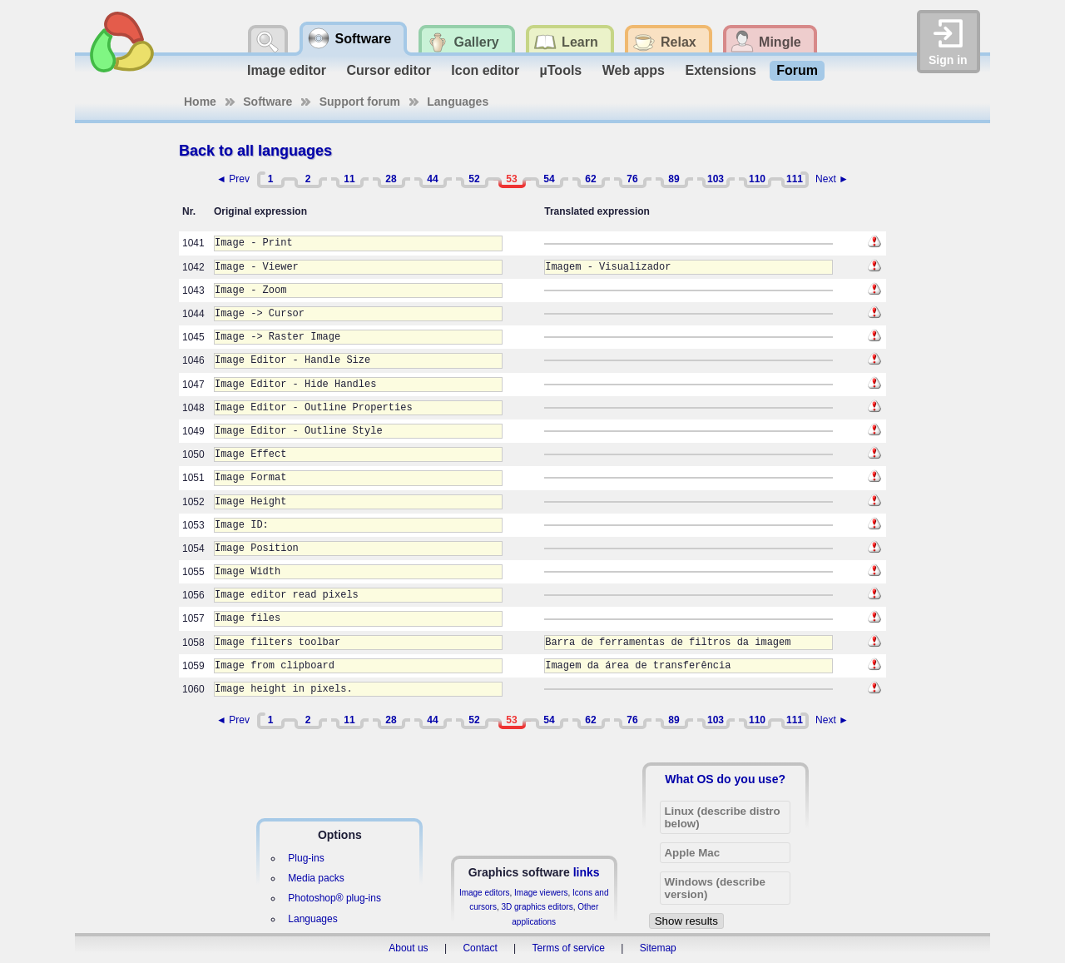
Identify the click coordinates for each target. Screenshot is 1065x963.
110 (757, 179)
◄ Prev (233, 179)
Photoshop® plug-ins (334, 898)
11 (349, 179)
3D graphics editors (536, 906)
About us (408, 948)
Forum (797, 70)
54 (548, 179)
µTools (561, 70)
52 (473, 179)
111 (794, 179)
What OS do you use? (725, 779)
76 (632, 179)
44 (432, 179)
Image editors (484, 892)
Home (200, 101)
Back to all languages (255, 150)
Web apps (633, 70)
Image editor (286, 70)
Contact (480, 948)
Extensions (720, 70)
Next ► (832, 179)
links (586, 872)
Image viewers (540, 892)
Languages (457, 101)
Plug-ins (306, 858)
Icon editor (485, 70)
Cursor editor (389, 70)
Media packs (316, 878)
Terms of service (568, 948)
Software (267, 101)
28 (390, 179)
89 (673, 179)
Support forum (360, 101)
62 (590, 179)
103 (715, 179)
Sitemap (658, 948)
